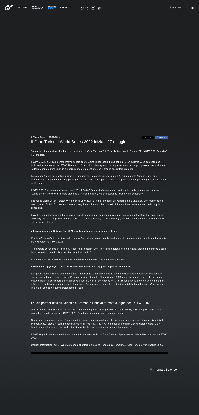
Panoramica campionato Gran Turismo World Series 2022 (131, 345)
